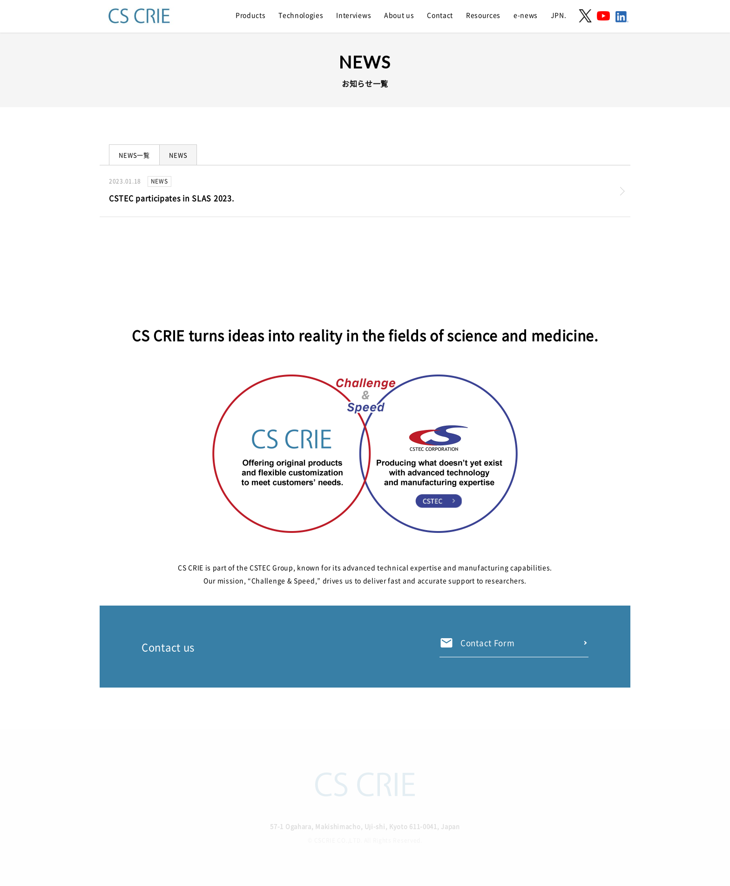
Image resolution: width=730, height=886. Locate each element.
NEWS (178, 154)
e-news (526, 15)
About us (399, 15)
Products (251, 15)
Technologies (300, 15)
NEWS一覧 (134, 154)
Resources (483, 15)
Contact (440, 15)
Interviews (353, 15)
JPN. (559, 15)
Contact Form (487, 642)
